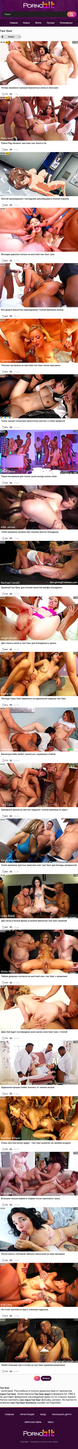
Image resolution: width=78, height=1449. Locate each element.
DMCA (51, 1422)
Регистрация (27, 1414)
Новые (26, 23)
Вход (43, 1414)
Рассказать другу (62, 1414)
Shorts (39, 23)
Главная (14, 23)
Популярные (66, 23)
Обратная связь (32, 1422)
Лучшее (51, 23)
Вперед (46, 1378)
